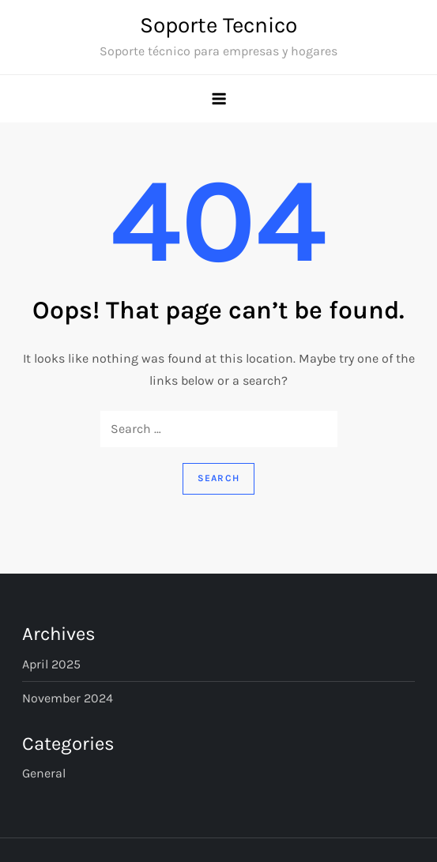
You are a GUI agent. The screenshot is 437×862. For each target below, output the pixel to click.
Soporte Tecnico (218, 25)
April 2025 (51, 664)
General (44, 773)
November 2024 (67, 698)
